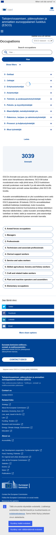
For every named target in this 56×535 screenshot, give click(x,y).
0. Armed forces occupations (18, 229)
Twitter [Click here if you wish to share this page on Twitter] (10, 307)
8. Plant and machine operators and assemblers (26, 280)
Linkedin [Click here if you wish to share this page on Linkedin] (11, 320)
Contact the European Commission (14, 494)
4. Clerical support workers (17, 254)
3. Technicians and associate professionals (24, 248)
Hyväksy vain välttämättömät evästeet (26, 530)
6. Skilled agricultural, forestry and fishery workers (27, 267)
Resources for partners (10, 501)
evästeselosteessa (17, 514)
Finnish (52, 9)
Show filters (11, 65)
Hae (28, 59)
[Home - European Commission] (26, 9)
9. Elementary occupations (17, 286)
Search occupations (27, 48)
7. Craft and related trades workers (20, 273)
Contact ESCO (7, 395)
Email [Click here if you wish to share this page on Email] (10, 326)
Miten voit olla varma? (45, 2)
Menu (2, 31)
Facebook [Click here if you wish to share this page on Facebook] (12, 313)
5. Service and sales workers (17, 260)
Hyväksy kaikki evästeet (20, 523)
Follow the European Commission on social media (20, 498)
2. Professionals (12, 241)
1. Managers (10, 235)
